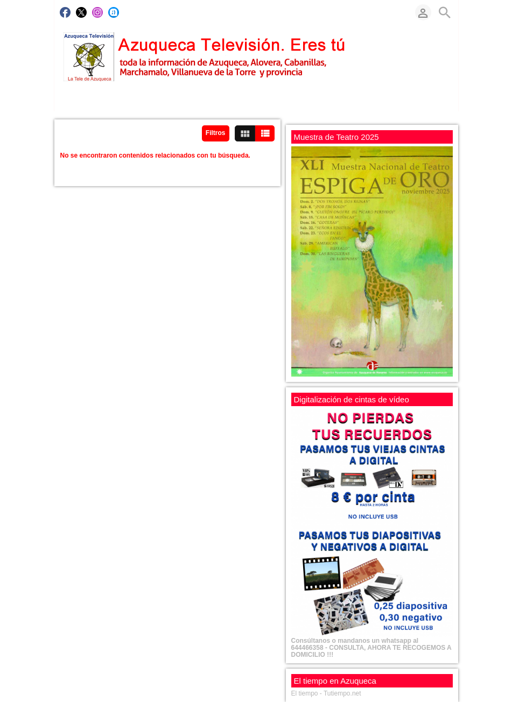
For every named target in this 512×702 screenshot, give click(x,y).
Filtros (216, 133)
